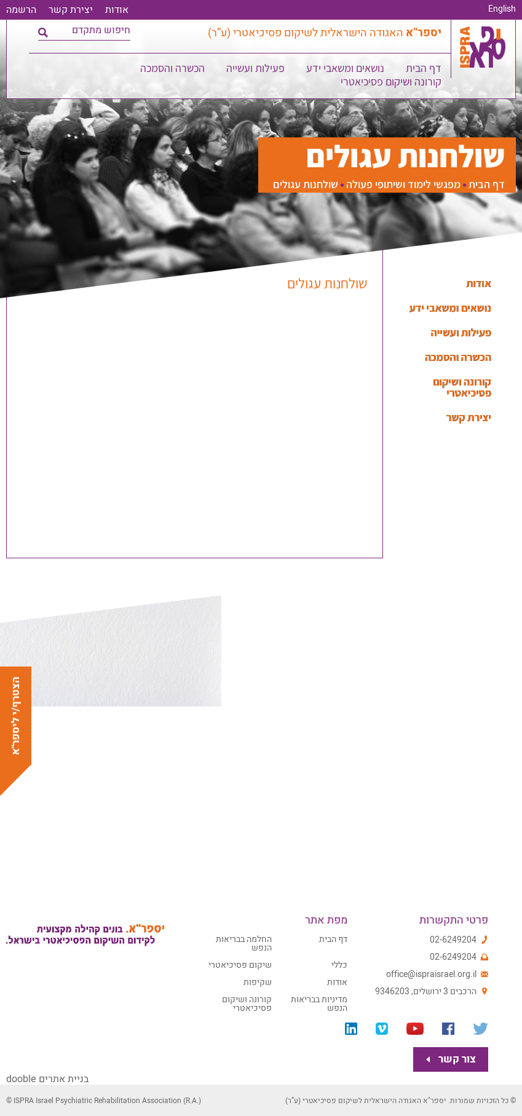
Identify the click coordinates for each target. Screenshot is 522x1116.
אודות (117, 10)
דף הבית (425, 70)
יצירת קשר (71, 10)
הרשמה (21, 10)
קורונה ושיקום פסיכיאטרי (392, 84)
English (502, 9)
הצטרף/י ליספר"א (15, 715)
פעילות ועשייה (256, 70)
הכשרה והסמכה (173, 70)
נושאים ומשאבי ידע (346, 70)
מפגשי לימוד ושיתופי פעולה (403, 184)
